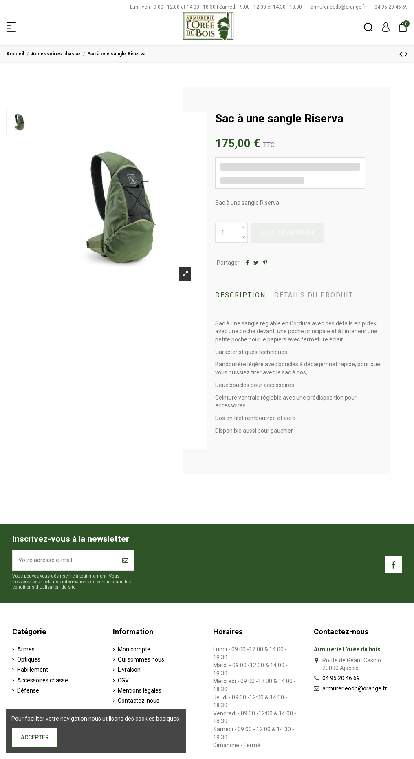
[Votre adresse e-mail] (65, 560)
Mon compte (134, 649)
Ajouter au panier (287, 232)
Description (240, 295)
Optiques (28, 659)
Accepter (35, 737)
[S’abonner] (125, 560)
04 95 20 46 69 (391, 7)
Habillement (32, 669)
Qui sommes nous (141, 659)
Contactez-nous (138, 700)
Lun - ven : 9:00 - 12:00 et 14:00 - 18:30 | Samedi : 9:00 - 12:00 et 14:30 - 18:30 (216, 7)
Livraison (129, 669)
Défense (28, 690)
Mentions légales (139, 690)
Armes (26, 649)
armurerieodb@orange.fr (338, 7)
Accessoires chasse (42, 680)
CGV (123, 680)
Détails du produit (313, 295)
